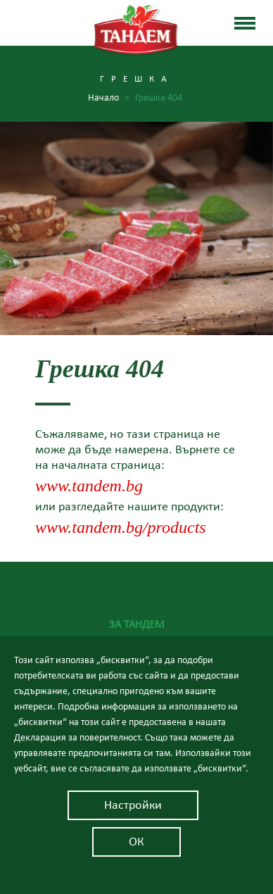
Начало (108, 98)
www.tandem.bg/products (120, 527)
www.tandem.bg (89, 486)
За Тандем (137, 624)
